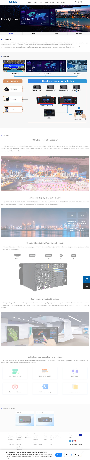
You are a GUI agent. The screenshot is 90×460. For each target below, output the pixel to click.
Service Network (35, 439)
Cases (41, 2)
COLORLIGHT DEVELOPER (37, 444)
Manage (77, 455)
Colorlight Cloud (10, 439)
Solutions (35, 2)
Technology (51, 437)
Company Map (58, 437)
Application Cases (28, 437)
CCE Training (35, 437)
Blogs (51, 444)
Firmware (45, 439)
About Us (63, 2)
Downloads (52, 2)
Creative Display (19, 444)
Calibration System (11, 444)
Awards (51, 442)
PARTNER (34, 442)
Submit (80, 435)
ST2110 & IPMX (19, 439)
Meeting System (10, 442)
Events (51, 439)
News (58, 2)
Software (45, 437)
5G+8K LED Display (19, 437)
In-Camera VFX (19, 442)
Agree (58, 455)
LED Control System (11, 437)
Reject (67, 455)
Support (46, 2)
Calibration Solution (19, 449)
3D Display (18, 446)
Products (29, 2)
